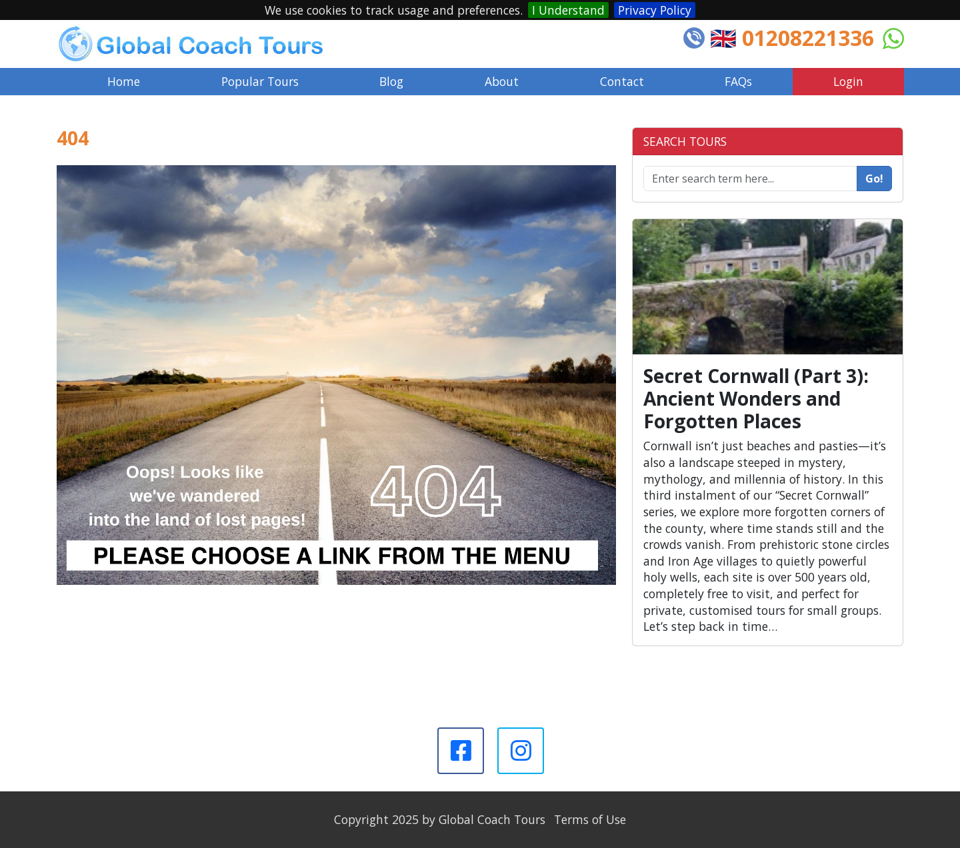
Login (848, 81)
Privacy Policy (654, 10)
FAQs (738, 81)
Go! (874, 178)
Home (123, 81)
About (502, 81)
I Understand (568, 10)
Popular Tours (260, 81)
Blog (391, 81)
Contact (622, 81)
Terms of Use (590, 819)
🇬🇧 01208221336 (792, 37)
